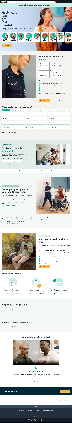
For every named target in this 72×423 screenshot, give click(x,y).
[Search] (30, 2)
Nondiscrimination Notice (41, 419)
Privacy (68, 400)
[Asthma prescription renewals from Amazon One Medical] (7, 161)
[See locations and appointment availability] (17, 205)
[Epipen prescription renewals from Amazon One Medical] (17, 161)
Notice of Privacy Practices (32, 419)
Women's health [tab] (23, 110)
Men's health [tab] (14, 110)
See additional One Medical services (43, 134)
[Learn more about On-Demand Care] (58, 100)
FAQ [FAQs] (64, 400)
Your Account (21, 410)
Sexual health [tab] (41, 110)
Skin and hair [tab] (50, 110)
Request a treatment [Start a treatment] (44, 100)
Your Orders (30, 410)
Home (60, 400)
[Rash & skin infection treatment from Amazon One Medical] (16, 158)
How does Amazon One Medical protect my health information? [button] (15, 322)
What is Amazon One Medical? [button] (8, 309)
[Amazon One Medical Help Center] (36, 326)
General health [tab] (32, 110)
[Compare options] (54, 59)
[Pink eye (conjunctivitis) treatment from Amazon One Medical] (4, 158)
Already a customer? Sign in (48, 410)
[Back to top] (36, 406)
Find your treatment (7, 45)
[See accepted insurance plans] (30, 223)
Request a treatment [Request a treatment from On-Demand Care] (44, 266)
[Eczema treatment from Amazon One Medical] (9, 158)
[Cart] (69, 1)
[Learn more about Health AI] (36, 5)
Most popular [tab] (6, 110)
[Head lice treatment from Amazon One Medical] (21, 158)
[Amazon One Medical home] (6, 400)
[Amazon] (4, 1)
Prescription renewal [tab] (60, 110)
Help (38, 410)
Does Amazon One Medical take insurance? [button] (11, 318)
